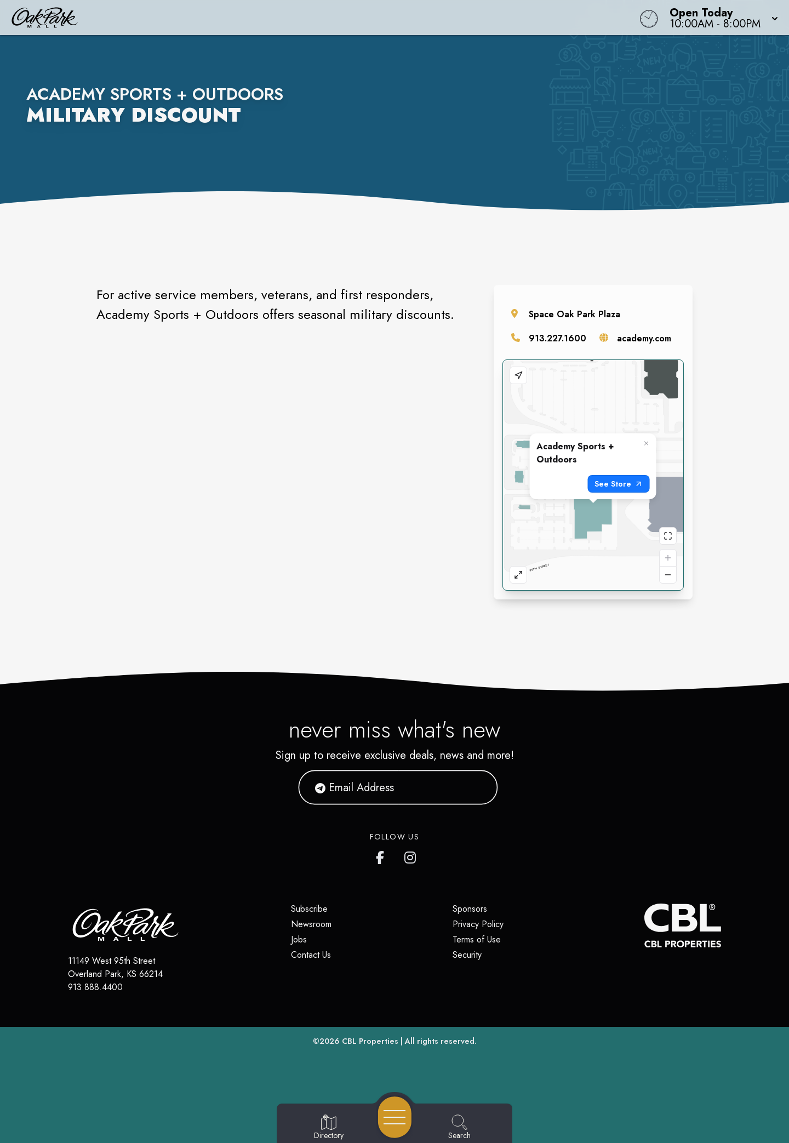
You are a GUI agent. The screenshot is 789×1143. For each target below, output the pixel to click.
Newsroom (311, 924)
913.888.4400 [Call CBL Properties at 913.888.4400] (95, 987)
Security (467, 954)
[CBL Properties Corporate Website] (644, 925)
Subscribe (309, 908)
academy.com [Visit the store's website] (644, 338)
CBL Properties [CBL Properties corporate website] (370, 1041)
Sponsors (470, 908)
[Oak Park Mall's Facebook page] (382, 855)
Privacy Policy (478, 924)
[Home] (298, 17)
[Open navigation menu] (394, 1117)
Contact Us (311, 954)
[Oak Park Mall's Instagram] (411, 855)
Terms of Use (477, 939)
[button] (720, 17)
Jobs (299, 939)
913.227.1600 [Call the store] (557, 338)
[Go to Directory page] (329, 1128)
